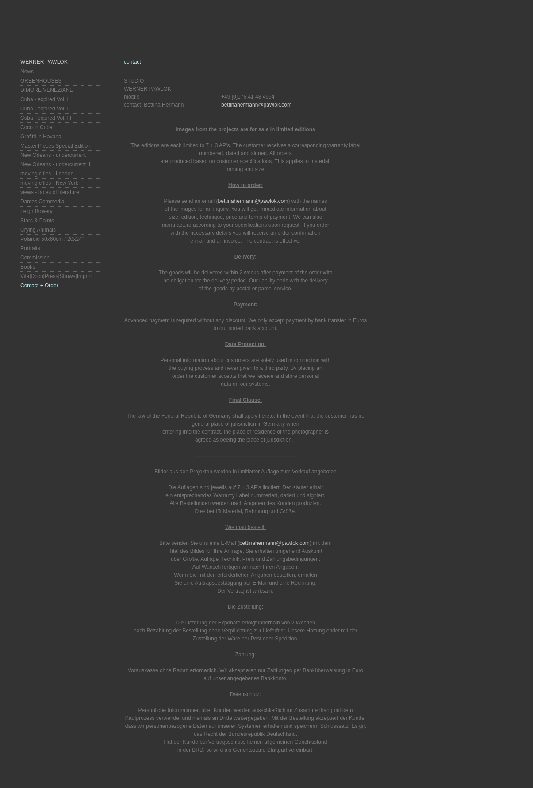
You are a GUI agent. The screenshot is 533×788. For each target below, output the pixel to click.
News (27, 72)
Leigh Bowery (36, 211)
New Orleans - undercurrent (53, 155)
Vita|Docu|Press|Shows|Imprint (56, 276)
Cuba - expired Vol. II (45, 109)
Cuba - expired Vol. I (44, 99)
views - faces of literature (49, 192)
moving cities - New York (49, 183)
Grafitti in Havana (40, 136)
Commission (35, 258)
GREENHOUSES (40, 81)
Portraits (30, 248)
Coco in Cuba (36, 127)
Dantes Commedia (42, 201)
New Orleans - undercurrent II (55, 164)
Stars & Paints (37, 220)
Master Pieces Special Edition (55, 146)
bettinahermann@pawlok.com (256, 105)
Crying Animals (38, 230)
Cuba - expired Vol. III (45, 118)
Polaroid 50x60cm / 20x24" (52, 239)
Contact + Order (39, 285)
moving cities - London (46, 174)
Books (27, 267)
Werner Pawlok (44, 62)
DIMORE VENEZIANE (46, 90)
